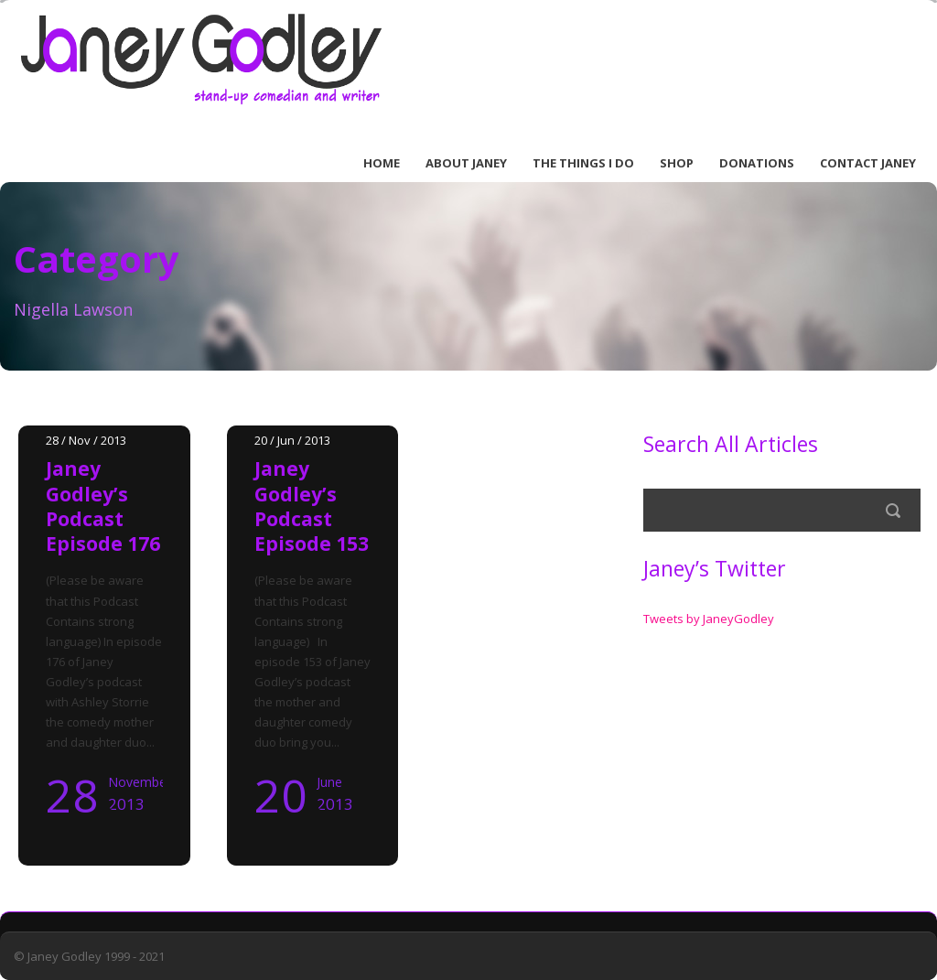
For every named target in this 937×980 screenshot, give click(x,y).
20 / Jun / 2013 (292, 440)
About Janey (466, 163)
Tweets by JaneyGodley (708, 618)
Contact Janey (868, 163)
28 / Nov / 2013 (86, 440)
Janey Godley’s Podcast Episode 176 (103, 506)
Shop (677, 163)
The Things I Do (583, 163)
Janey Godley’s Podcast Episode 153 (311, 506)
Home (381, 163)
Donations (756, 163)
